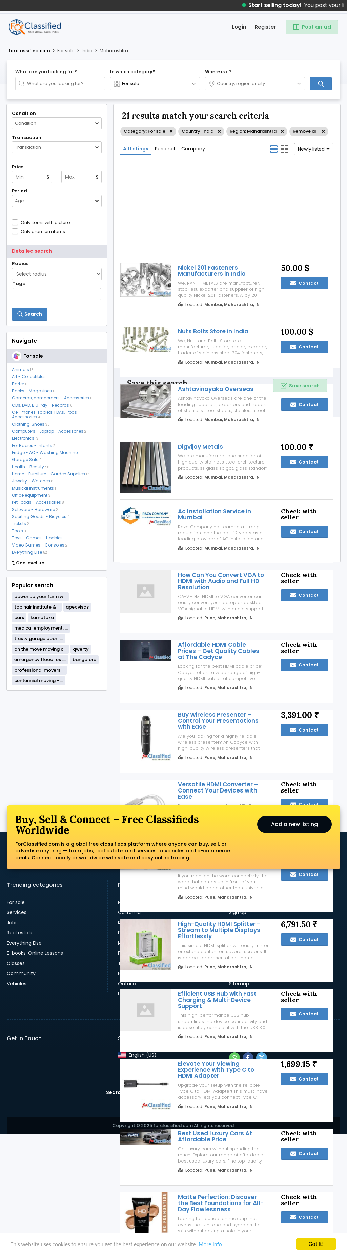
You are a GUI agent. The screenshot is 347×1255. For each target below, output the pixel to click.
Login (239, 26)
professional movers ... (39, 670)
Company (193, 148)
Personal (165, 148)
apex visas (77, 607)
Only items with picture (45, 222)
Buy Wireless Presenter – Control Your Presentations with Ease (218, 721)
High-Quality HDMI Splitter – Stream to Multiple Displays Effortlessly (219, 930)
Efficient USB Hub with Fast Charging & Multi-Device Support (217, 1000)
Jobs (12, 922)
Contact (304, 404)
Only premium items (43, 231)
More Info (210, 1244)
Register (265, 26)
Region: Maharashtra (253, 131)
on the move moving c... (40, 649)
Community (21, 973)
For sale (16, 902)
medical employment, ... (41, 628)
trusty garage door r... (38, 638)
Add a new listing (294, 824)
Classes (16, 963)
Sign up (237, 912)
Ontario (127, 983)
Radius (20, 263)
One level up (28, 563)
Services (16, 912)
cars (19, 617)
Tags (19, 283)
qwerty (81, 649)
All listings (135, 148)
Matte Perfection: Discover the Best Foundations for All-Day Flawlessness (220, 1203)
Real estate (20, 932)
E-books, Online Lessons (35, 953)
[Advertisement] (57, 739)
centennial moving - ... (38, 680)
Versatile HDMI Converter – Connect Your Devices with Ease (218, 790)
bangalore (84, 659)
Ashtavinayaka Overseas (215, 389)
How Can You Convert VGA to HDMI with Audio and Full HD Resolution (221, 581)
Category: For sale (144, 131)
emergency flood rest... (40, 659)
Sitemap (239, 983)
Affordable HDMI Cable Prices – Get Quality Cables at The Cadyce (218, 651)
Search (115, 1092)
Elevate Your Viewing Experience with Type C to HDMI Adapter (216, 1070)
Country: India (197, 131)
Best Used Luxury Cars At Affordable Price (215, 1136)
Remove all (305, 131)
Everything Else (24, 943)
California (129, 912)
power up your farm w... (40, 596)
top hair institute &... (36, 607)
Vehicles (16, 983)
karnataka (42, 617)
